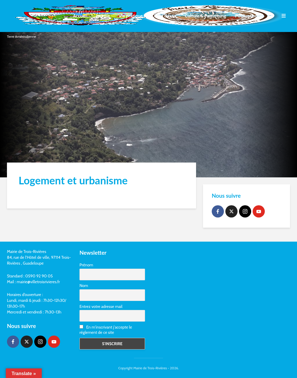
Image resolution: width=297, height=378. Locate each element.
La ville (103, 16)
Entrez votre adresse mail (100, 306)
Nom (83, 285)
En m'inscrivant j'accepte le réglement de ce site (105, 329)
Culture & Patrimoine (205, 16)
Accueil (80, 16)
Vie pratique (131, 16)
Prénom (86, 265)
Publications (247, 16)
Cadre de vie (163, 16)
